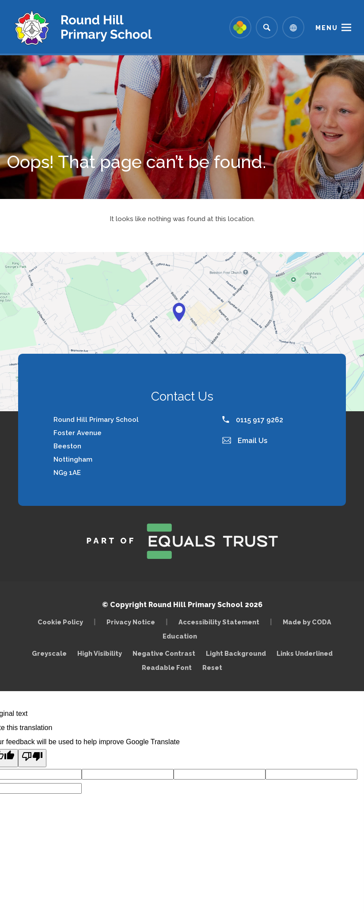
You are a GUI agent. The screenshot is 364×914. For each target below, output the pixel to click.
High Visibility (99, 653)
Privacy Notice (130, 622)
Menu (326, 27)
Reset (212, 667)
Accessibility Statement (218, 622)
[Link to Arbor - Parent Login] (240, 27)
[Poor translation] (32, 758)
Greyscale (49, 653)
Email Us (244, 440)
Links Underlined (305, 653)
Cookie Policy (60, 622)
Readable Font (167, 667)
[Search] (267, 27)
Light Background (236, 653)
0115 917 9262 (252, 420)
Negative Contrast (164, 653)
